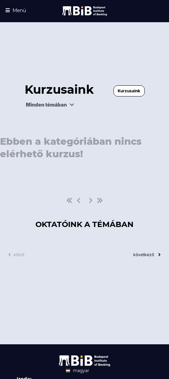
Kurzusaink (129, 90)
